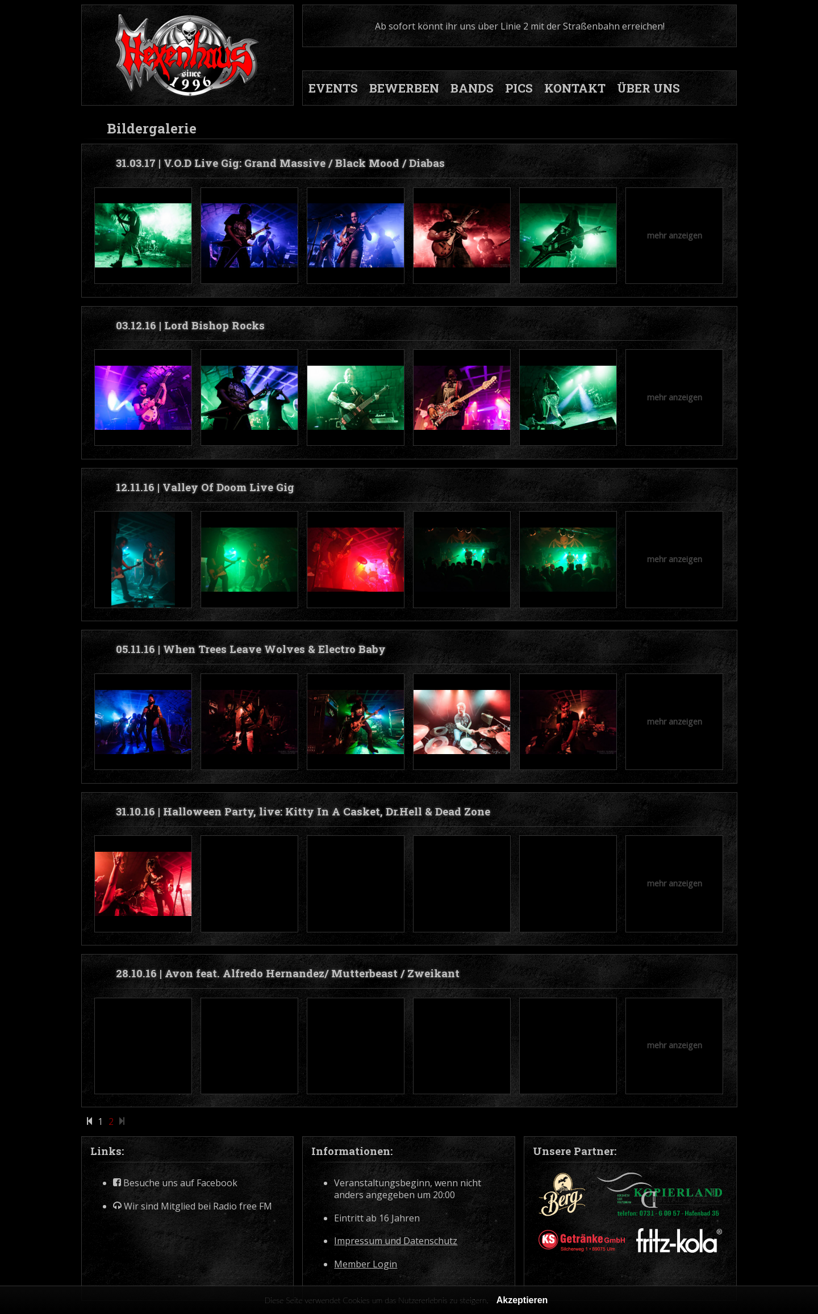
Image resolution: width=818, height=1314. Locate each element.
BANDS (472, 88)
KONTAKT (575, 88)
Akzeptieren (522, 1300)
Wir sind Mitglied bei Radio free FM (192, 1206)
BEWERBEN (404, 88)
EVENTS (333, 88)
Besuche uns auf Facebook (175, 1183)
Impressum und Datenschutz (395, 1241)
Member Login (365, 1264)
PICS (519, 88)
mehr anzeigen (674, 235)
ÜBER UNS (648, 88)
